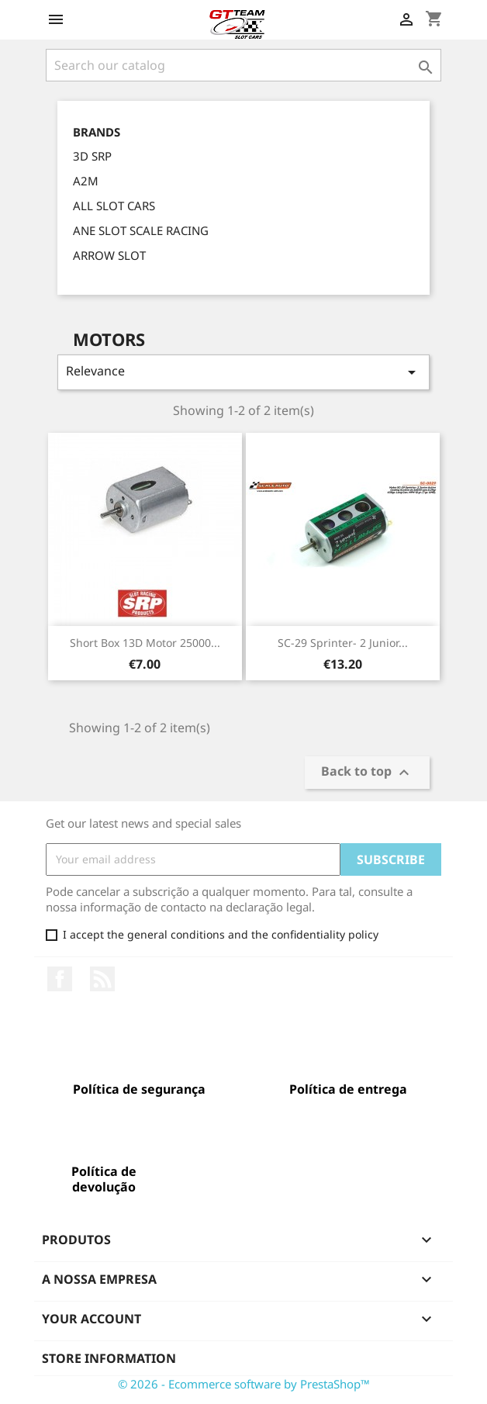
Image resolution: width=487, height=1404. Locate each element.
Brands (96, 132)
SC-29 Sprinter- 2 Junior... (343, 642)
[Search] (243, 65)
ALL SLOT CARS (114, 205)
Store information (109, 1358)
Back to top (367, 772)
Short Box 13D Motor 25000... (145, 642)
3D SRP (92, 156)
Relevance (243, 372)
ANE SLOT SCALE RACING (141, 230)
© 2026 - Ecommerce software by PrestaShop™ (244, 1384)
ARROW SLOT (109, 255)
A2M (85, 180)
